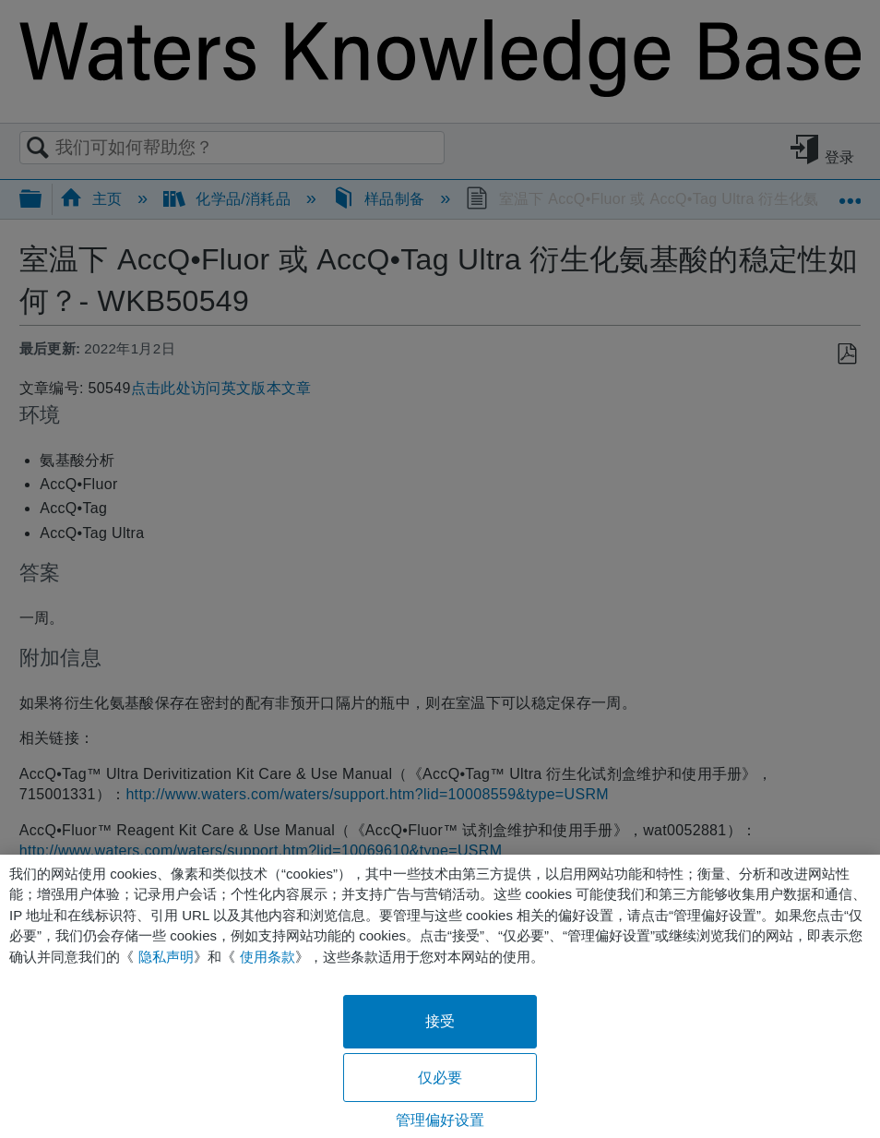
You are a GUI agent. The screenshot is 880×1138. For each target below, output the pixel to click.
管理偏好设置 (440, 1120)
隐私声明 (166, 956)
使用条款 (267, 956)
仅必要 (440, 1077)
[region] (440, 996)
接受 (440, 1021)
